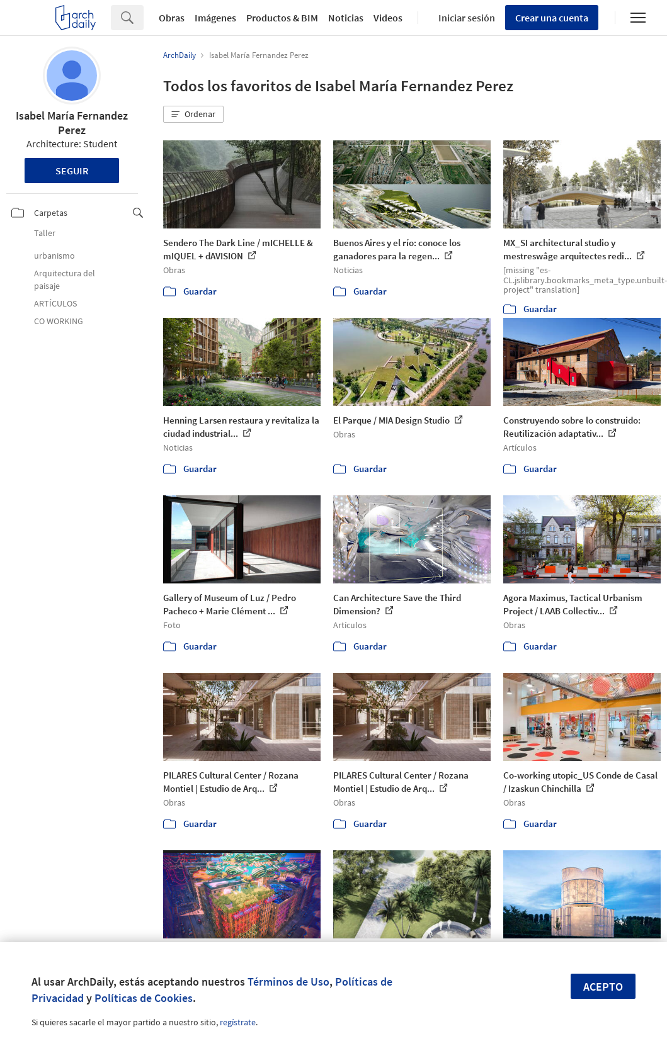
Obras (172, 18)
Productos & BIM (282, 18)
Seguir (72, 170)
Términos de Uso (288, 981)
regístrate (238, 1022)
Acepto (603, 986)
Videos (387, 18)
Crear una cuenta (551, 17)
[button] (193, 114)
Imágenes (215, 18)
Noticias (345, 18)
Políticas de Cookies (143, 998)
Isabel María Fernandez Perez (72, 122)
